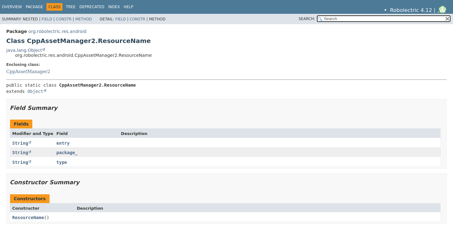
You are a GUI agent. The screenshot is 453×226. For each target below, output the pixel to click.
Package (34, 7)
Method (83, 19)
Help (128, 7)
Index (114, 7)
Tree (71, 7)
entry (63, 143)
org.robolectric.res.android (57, 31)
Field (46, 19)
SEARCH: (307, 19)
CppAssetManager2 (28, 71)
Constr (64, 19)
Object (35, 91)
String (20, 143)
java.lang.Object (24, 50)
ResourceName (28, 217)
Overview (12, 7)
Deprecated (91, 7)
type (61, 162)
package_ (66, 152)
